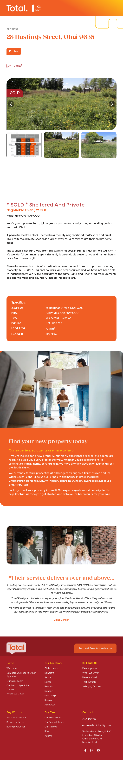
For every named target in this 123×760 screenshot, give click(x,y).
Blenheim (49, 687)
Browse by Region (15, 722)
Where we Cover (15, 694)
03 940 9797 (89, 719)
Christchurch (51, 668)
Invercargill (50, 696)
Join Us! (48, 736)
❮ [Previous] (11, 104)
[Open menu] (111, 8)
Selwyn (48, 677)
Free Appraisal (89, 668)
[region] (61, 132)
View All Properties (16, 718)
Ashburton (50, 705)
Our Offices (51, 727)
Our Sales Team (14, 681)
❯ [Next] (111, 104)
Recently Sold (89, 677)
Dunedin (49, 691)
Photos (13, 51)
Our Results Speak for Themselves (17, 687)
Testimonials (89, 682)
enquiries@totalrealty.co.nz (96, 725)
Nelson (48, 682)
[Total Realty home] (23, 8)
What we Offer (90, 673)
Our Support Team (54, 722)
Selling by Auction (91, 687)
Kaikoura (49, 700)
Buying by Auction (16, 727)
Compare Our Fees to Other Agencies (21, 675)
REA (47, 731)
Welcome (11, 668)
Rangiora (49, 673)
